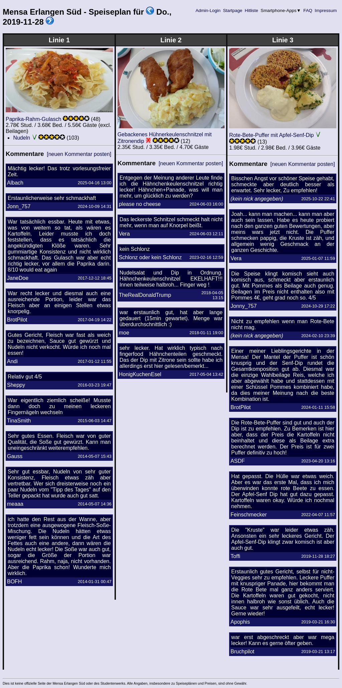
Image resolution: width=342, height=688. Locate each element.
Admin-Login (208, 10)
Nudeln (21, 138)
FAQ (308, 10)
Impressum (326, 10)
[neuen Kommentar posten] (79, 154)
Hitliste (251, 10)
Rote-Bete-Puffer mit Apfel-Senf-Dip (271, 135)
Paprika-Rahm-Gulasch (33, 119)
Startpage (232, 10)
